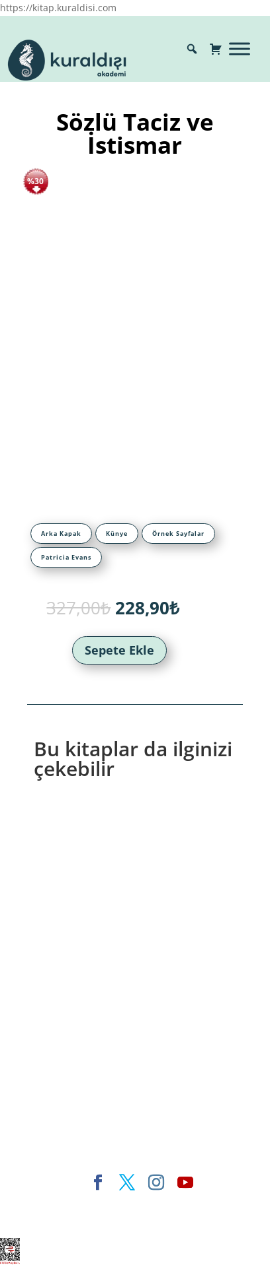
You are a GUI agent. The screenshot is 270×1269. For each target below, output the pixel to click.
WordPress (101, 1220)
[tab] (61, 533)
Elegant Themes (81, 1204)
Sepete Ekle (119, 650)
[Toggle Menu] (239, 48)
